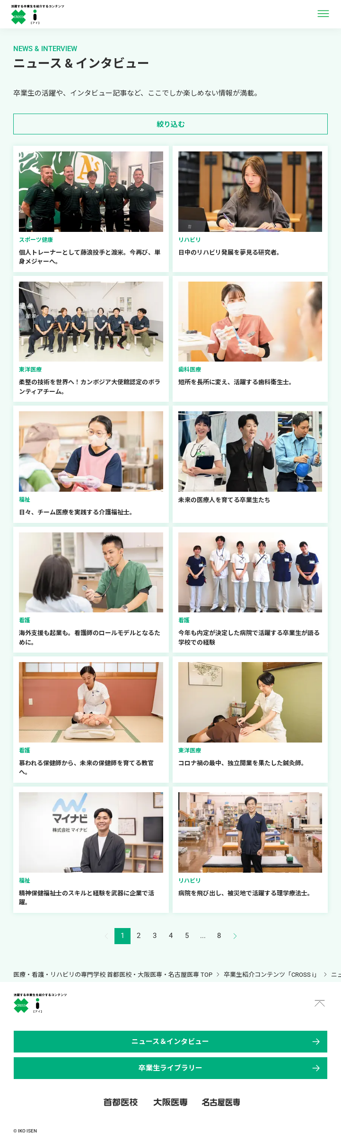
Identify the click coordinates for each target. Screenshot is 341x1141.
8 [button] (219, 935)
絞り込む (171, 124)
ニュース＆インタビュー (226, 1041)
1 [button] (122, 935)
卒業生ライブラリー (230, 1068)
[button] (235, 936)
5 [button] (187, 935)
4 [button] (171, 935)
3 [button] (155, 935)
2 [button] (138, 935)
